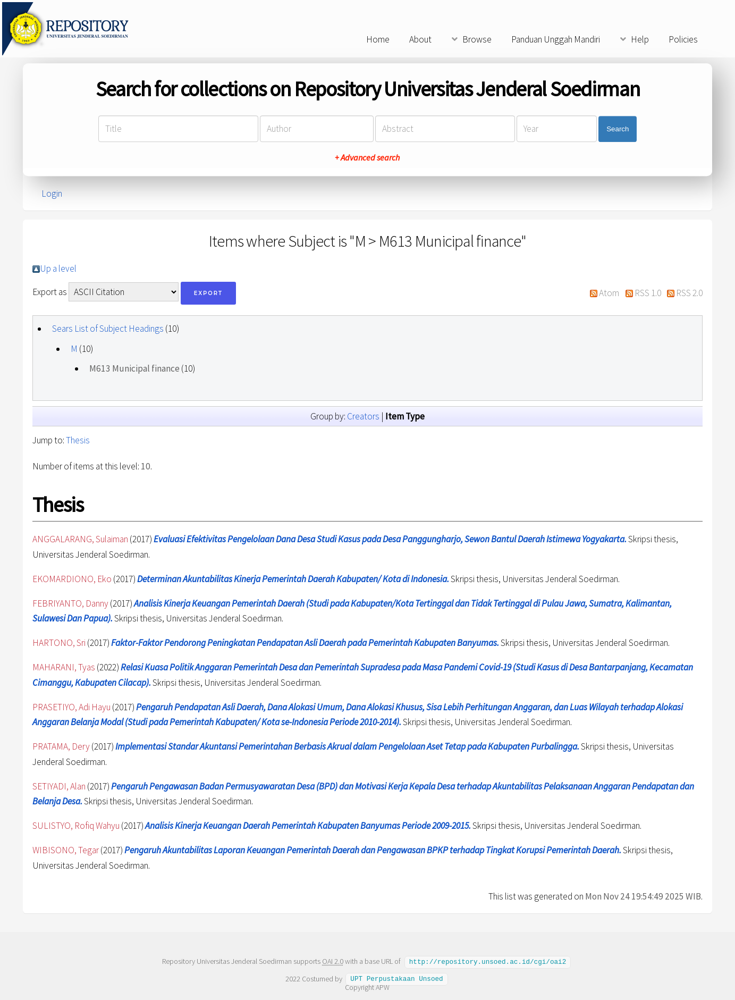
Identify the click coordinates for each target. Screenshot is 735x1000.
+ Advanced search (367, 158)
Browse (477, 39)
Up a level (58, 268)
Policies (683, 39)
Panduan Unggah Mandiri (555, 39)
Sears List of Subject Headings (108, 328)
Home (378, 39)
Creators (363, 416)
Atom (609, 293)
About (420, 39)
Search (617, 129)
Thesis (78, 440)
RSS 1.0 (648, 293)
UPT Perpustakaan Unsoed (396, 978)
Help (640, 39)
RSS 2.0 (689, 293)
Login (51, 193)
